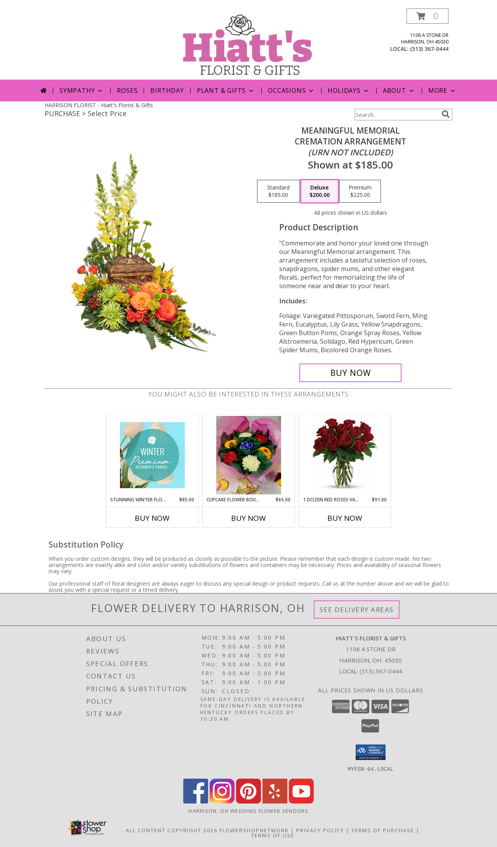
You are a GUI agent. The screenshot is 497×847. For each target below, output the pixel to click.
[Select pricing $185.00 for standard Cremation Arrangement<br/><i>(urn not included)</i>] (278, 191)
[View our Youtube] (301, 801)
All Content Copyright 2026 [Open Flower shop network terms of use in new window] (171, 829)
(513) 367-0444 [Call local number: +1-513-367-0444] (429, 48)
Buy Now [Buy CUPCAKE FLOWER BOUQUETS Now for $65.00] (248, 518)
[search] (446, 114)
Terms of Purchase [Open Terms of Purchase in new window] (382, 829)
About (399, 90)
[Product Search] (396, 114)
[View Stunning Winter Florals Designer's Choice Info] (152, 455)
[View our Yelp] (274, 801)
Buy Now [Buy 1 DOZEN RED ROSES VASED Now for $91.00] (344, 518)
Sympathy (81, 90)
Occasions (291, 90)
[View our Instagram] (222, 801)
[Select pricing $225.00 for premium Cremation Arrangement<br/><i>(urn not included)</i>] (360, 191)
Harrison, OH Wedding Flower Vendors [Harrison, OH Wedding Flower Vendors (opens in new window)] (248, 810)
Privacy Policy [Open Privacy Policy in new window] (320, 829)
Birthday (167, 90)
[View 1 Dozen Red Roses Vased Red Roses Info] (345, 455)
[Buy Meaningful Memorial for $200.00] (350, 372)
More (442, 90)
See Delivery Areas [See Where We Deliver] (357, 609)
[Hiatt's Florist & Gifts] (249, 44)
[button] (427, 16)
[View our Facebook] (195, 801)
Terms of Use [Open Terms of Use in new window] (272, 834)
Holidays (349, 90)
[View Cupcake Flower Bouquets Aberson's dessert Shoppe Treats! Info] (248, 455)
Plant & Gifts (226, 90)
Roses (127, 90)
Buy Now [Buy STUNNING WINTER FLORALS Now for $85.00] (152, 518)
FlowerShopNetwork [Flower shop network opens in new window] (254, 829)
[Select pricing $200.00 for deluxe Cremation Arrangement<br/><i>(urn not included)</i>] (319, 191)
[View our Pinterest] (248, 801)
